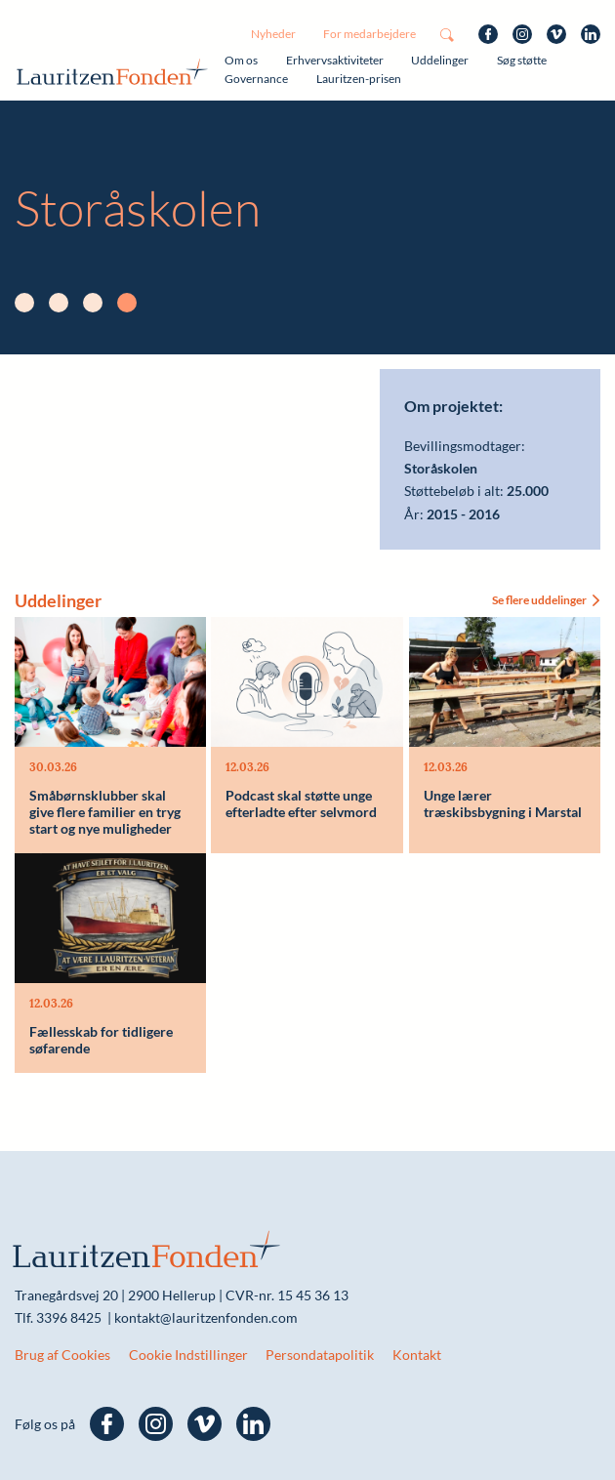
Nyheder (273, 33)
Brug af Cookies (62, 1354)
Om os (241, 60)
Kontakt (416, 1354)
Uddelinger (440, 60)
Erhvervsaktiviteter (335, 60)
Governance (256, 78)
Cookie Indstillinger (188, 1354)
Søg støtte (522, 60)
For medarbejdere (369, 33)
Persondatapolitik (320, 1354)
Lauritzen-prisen (358, 78)
